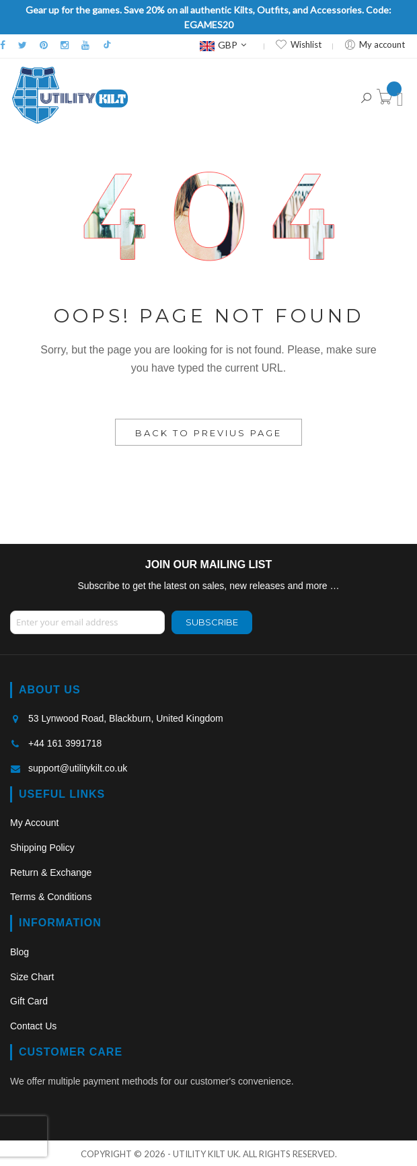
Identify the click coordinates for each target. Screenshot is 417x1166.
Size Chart (32, 976)
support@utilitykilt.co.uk (77, 768)
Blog (19, 952)
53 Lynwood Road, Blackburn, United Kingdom (125, 718)
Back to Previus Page (208, 432)
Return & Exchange (50, 872)
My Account (34, 822)
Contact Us (33, 1026)
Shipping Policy (42, 847)
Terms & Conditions (50, 896)
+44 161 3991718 (65, 743)
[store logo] (70, 95)
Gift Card (29, 1001)
